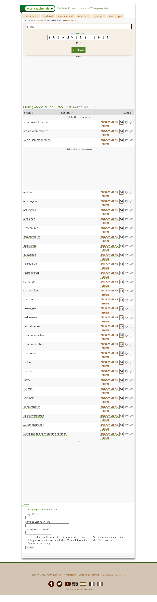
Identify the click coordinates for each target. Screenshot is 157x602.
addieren (28, 192)
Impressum (70, 574)
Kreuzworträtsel (65, 16)
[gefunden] (126, 122)
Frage (27, 112)
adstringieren (31, 201)
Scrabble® (48, 16)
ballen (27, 362)
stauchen (28, 299)
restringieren (31, 272)
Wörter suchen (31, 16)
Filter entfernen (78, 34)
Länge (127, 112)
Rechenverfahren (33, 415)
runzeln (28, 389)
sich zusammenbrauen (37, 140)
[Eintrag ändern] (131, 122)
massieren (29, 245)
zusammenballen (33, 335)
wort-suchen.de (55, 574)
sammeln (28, 398)
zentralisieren (31, 326)
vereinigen (29, 308)
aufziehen (29, 219)
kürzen (27, 371)
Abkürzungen (115, 16)
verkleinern (30, 317)
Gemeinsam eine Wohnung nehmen (45, 433)
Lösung (66, 112)
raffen (27, 380)
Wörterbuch (83, 16)
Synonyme (99, 16)
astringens (29, 210)
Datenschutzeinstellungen (114, 575)
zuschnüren (30, 353)
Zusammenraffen (33, 424)
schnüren (29, 281)
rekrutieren (30, 263)
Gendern (88, 589)
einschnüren (30, 228)
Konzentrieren (32, 407)
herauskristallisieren (35, 122)
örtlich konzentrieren (36, 131)
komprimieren (32, 237)
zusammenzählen (34, 344)
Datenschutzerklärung (39, 543)
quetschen (29, 254)
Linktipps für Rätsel (73, 589)
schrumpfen (30, 290)
